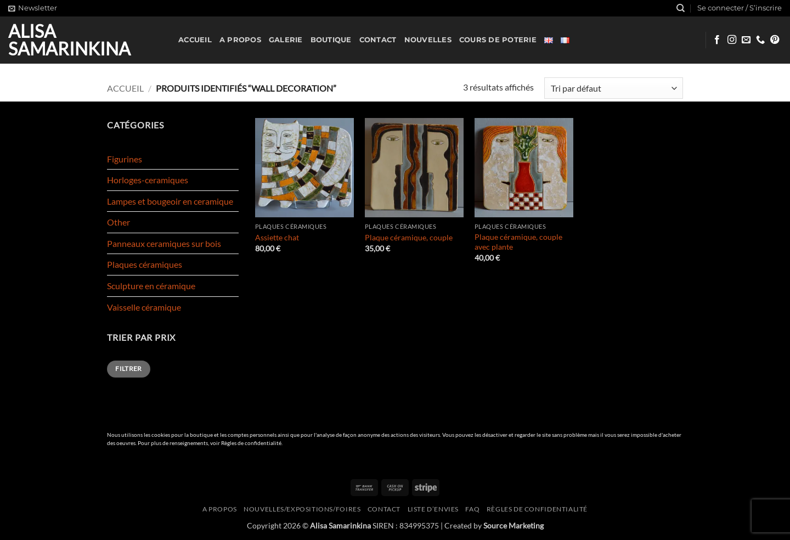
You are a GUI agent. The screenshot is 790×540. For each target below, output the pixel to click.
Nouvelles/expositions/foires (302, 509)
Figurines (124, 159)
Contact (378, 40)
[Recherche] (680, 8)
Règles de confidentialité (251, 443)
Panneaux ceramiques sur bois (164, 243)
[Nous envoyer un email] (746, 40)
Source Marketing (513, 525)
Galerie (286, 40)
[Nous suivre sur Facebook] (717, 40)
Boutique (331, 40)
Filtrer (128, 368)
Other (118, 222)
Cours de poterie (498, 40)
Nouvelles (428, 40)
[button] (32, 8)
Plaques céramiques (144, 264)
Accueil (195, 40)
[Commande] (613, 88)
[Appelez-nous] (760, 40)
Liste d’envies (433, 509)
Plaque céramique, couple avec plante (518, 242)
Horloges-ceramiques (147, 180)
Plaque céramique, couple (409, 237)
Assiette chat (277, 237)
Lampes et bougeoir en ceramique (170, 201)
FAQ (472, 509)
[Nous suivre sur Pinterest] (774, 40)
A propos (240, 40)
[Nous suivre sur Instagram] (731, 40)
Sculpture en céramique (151, 285)
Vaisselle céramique (144, 307)
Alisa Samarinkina (69, 40)
